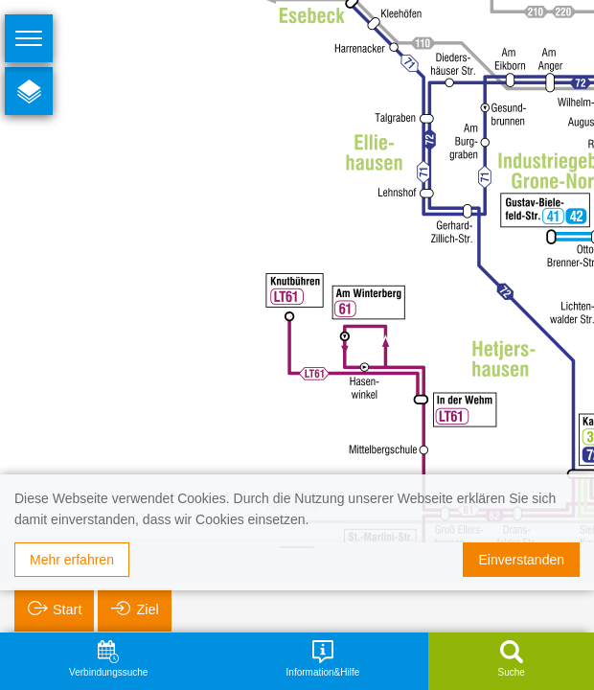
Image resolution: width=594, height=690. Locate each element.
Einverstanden (521, 559)
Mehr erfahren (72, 559)
